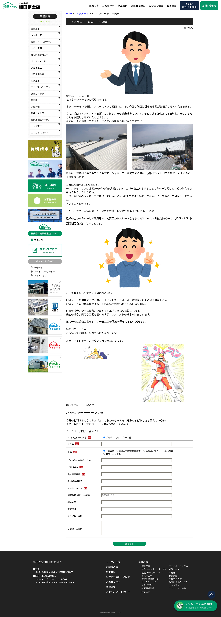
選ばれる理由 (138, 5)
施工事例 (122, 5)
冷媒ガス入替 (37, 113)
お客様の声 (108, 5)
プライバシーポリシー (44, 271)
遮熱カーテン (37, 93)
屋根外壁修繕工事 (39, 54)
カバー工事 (36, 48)
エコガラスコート (39, 132)
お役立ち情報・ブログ (118, 576)
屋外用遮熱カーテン (40, 119)
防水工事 (35, 80)
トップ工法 (36, 126)
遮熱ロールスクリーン (41, 41)
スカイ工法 (36, 67)
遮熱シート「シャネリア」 (154, 569)
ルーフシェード (38, 61)
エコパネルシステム (40, 87)
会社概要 (171, 5)
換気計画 (35, 106)
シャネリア (36, 35)
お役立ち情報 (156, 5)
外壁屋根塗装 (37, 74)
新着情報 (38, 267)
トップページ (113, 562)
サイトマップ (40, 275)
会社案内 (38, 239)
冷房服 (34, 100)
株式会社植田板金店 (46, 562)
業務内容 (94, 5)
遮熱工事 (35, 28)
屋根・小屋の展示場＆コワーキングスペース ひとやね (50, 578)
